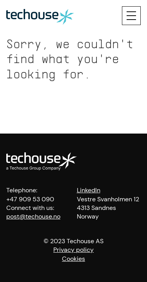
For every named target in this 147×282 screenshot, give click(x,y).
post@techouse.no (33, 216)
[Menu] (131, 15)
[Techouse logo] (40, 15)
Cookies (73, 259)
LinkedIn (88, 190)
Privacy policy (73, 250)
